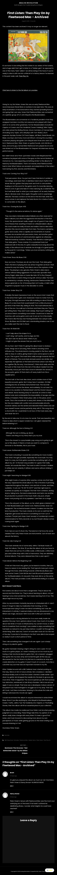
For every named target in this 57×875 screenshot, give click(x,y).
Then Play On (47, 740)
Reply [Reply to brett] (11, 786)
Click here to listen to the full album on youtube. (20, 90)
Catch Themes (42, 871)
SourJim (33, 21)
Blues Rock (10, 740)
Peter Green (39, 740)
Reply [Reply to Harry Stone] (11, 812)
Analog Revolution (28, 3)
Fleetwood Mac (24, 740)
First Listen (16, 740)
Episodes (6, 735)
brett (12, 773)
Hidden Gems (32, 740)
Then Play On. (24, 76)
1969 (5, 740)
